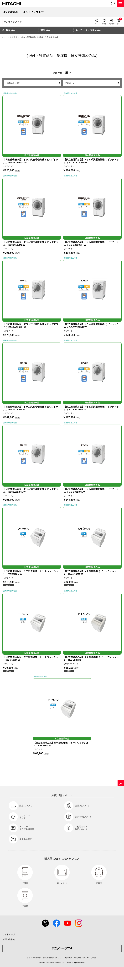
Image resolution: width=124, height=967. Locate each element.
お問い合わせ (8, 939)
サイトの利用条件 (34, 957)
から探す (89, 30)
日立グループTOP (62, 948)
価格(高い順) (13, 83)
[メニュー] (120, 3)
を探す (9, 30)
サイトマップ (8, 934)
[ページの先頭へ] (121, 783)
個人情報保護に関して (52, 957)
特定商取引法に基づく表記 (85, 957)
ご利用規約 (67, 957)
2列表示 (69, 83)
